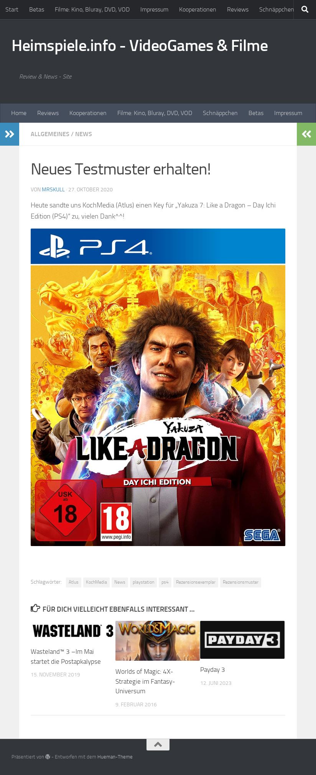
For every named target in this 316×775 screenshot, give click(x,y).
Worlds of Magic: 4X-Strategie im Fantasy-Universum (145, 681)
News (83, 134)
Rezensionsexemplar (196, 582)
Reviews (238, 9)
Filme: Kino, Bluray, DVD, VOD (92, 9)
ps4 (165, 582)
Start (11, 9)
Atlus (74, 582)
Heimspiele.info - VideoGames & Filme (140, 45)
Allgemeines (50, 134)
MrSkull (53, 189)
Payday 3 (212, 669)
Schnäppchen (276, 9)
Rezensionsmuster (240, 582)
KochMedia (96, 582)
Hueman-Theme (115, 757)
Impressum (154, 9)
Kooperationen (197, 9)
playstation (143, 582)
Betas (36, 9)
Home (18, 113)
